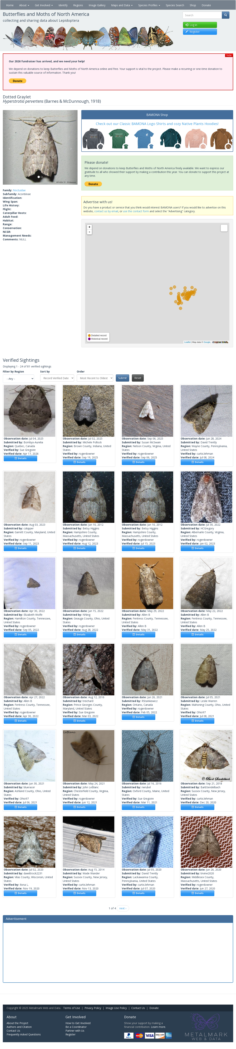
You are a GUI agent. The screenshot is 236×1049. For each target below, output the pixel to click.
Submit (122, 378)
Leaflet (187, 342)
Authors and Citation (19, 1027)
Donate (206, 5)
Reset (137, 378)
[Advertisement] (118, 952)
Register (70, 1034)
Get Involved (44, 5)
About (24, 5)
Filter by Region (13, 371)
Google (207, 342)
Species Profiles (149, 5)
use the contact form (136, 211)
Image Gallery (97, 5)
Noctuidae (19, 190)
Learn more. (158, 1027)
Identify (63, 5)
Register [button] (192, 31)
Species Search (175, 5)
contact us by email (106, 211)
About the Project (17, 1023)
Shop (193, 5)
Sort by (45, 371)
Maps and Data (122, 5)
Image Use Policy (116, 1008)
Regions (78, 5)
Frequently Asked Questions (24, 1034)
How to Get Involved (78, 1023)
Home (10, 5)
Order (81, 371)
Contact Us (138, 1008)
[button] (8, 147)
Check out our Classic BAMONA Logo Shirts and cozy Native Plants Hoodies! (157, 123)
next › (122, 908)
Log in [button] (191, 25)
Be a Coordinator (76, 1027)
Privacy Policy (93, 1008)
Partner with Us (74, 1030)
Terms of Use (71, 1008)
